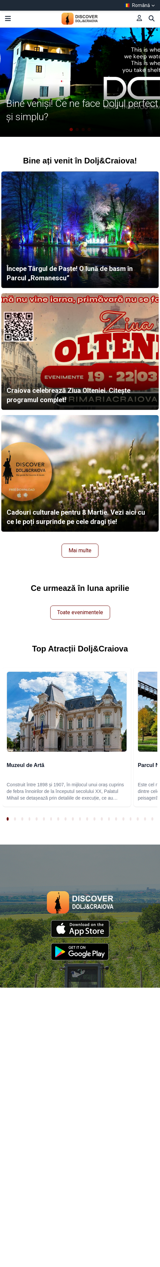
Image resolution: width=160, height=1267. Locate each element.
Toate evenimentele (80, 612)
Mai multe (80, 550)
